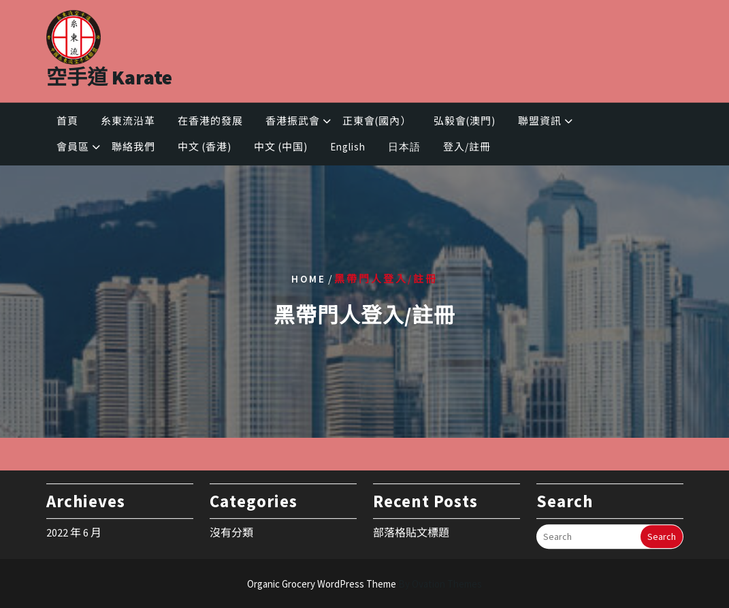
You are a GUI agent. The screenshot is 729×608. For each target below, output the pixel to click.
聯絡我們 (133, 149)
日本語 (404, 149)
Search (661, 533)
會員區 (72, 149)
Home (308, 278)
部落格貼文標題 (411, 529)
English (348, 149)
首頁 (67, 122)
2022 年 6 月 (73, 529)
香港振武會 (292, 122)
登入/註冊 (467, 149)
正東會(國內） (376, 122)
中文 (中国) (281, 149)
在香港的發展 (210, 122)
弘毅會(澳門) (465, 122)
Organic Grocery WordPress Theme (364, 583)
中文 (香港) (204, 149)
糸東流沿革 (128, 122)
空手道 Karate (109, 72)
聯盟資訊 (540, 122)
